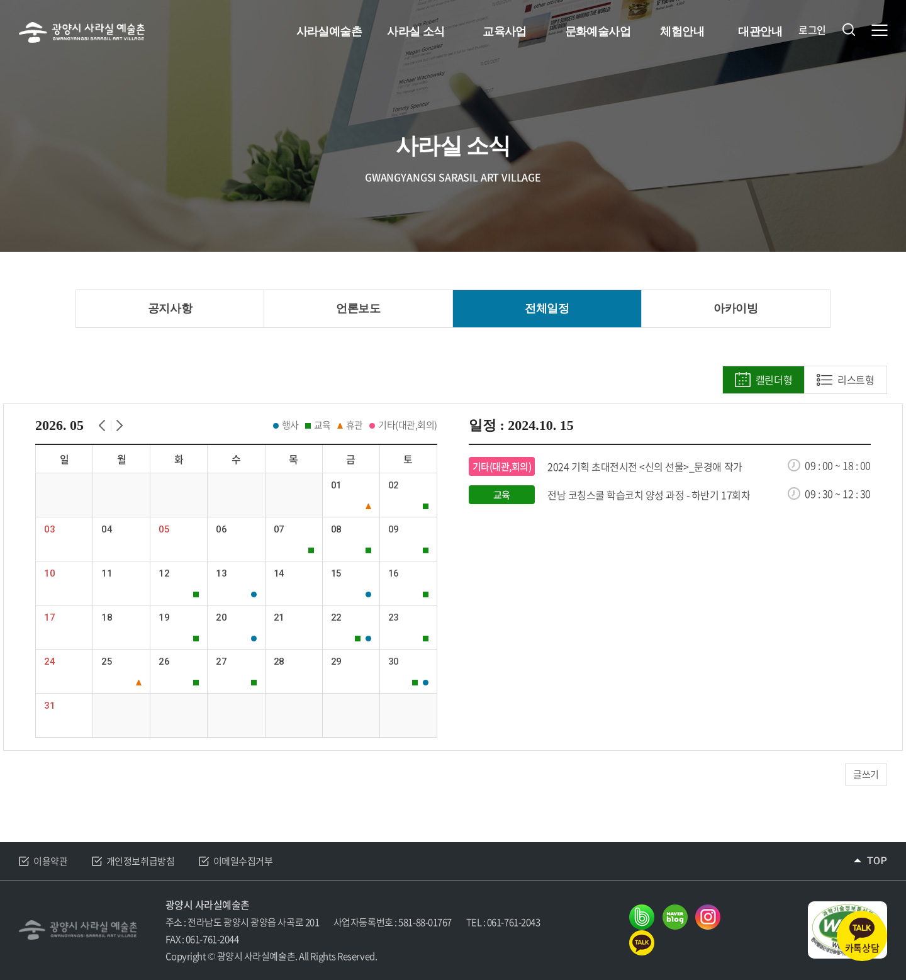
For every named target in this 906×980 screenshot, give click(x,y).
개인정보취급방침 (140, 861)
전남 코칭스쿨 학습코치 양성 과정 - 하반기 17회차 (648, 495)
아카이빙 (735, 308)
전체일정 (547, 308)
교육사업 (505, 31)
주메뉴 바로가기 (0, 0)
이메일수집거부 (243, 861)
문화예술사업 (598, 31)
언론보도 (358, 308)
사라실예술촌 (329, 31)
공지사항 (170, 308)
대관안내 (760, 31)
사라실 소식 (415, 31)
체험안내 (682, 31)
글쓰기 (866, 774)
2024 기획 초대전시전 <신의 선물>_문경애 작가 (644, 466)
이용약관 (50, 861)
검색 (848, 29)
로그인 (812, 30)
